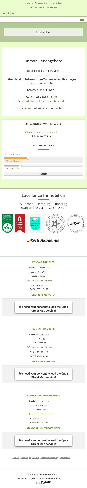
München (30, 3)
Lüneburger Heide (54, 3)
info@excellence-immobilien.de (44, 7)
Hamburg (41, 3)
